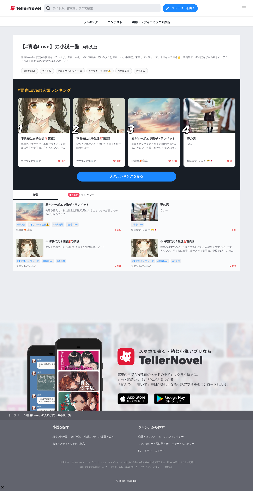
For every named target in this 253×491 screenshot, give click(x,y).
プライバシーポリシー (151, 467)
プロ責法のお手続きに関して (123, 467)
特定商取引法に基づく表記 (164, 462)
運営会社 (169, 467)
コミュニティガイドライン (112, 462)
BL (139, 450)
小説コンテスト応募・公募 (99, 436)
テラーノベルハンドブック (84, 462)
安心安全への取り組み (138, 462)
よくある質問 (186, 462)
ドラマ (148, 450)
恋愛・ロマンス (147, 436)
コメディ (160, 450)
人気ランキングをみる (126, 176)
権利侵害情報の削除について (93, 467)
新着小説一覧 (60, 436)
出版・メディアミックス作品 (69, 443)
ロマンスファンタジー (171, 436)
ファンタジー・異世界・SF (153, 443)
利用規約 (64, 462)
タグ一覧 (76, 436)
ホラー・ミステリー (183, 443)
